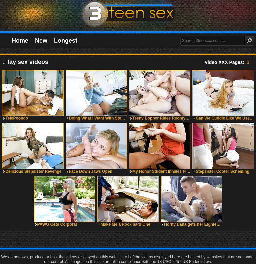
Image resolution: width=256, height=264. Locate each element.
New (41, 40)
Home (20, 40)
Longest (65, 40)
